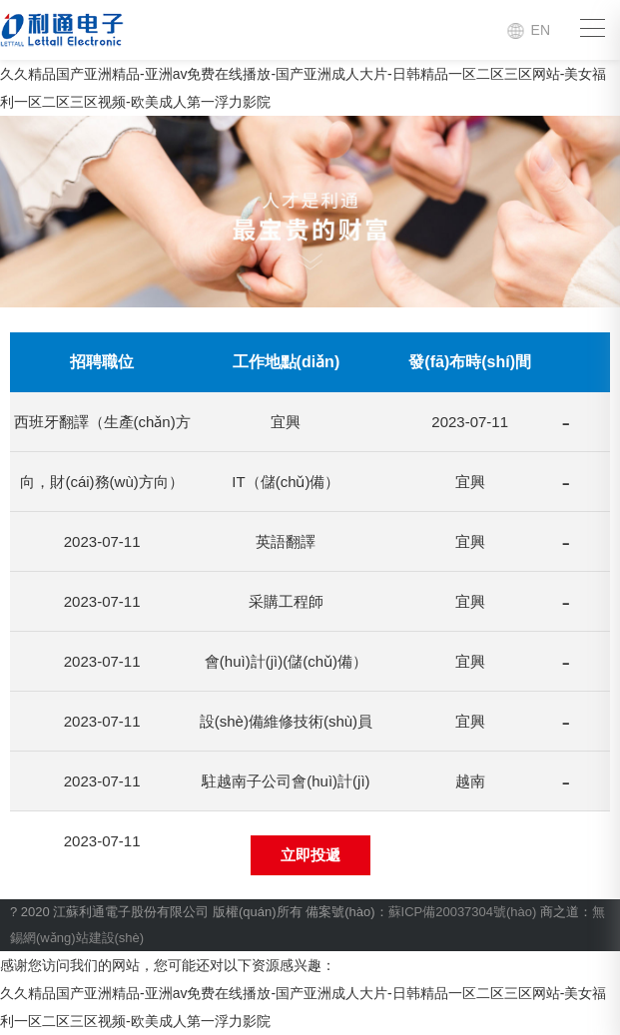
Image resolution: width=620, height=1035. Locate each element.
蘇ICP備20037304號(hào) (462, 911)
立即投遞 (310, 854)
